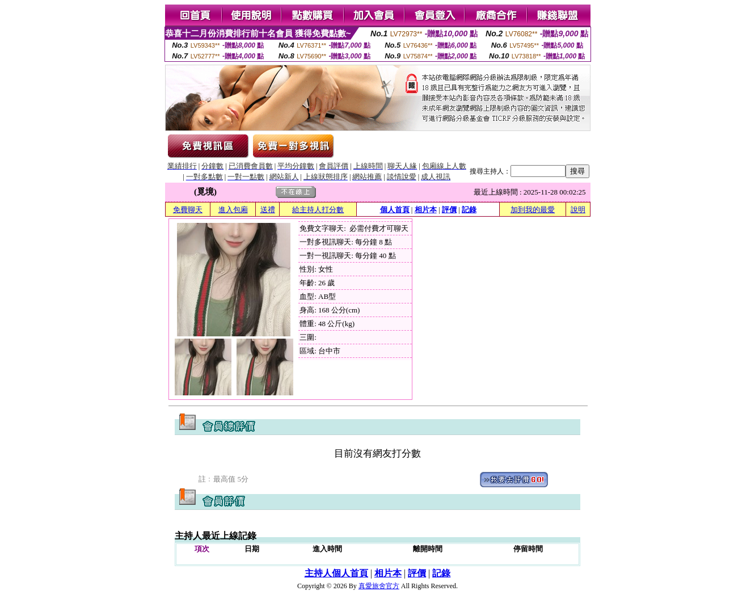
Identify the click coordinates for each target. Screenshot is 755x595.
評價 (449, 209)
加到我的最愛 (533, 209)
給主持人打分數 (318, 209)
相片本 (426, 209)
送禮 (267, 209)
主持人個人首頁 (336, 573)
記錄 (469, 209)
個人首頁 (395, 209)
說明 (578, 209)
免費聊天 (188, 209)
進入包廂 (233, 209)
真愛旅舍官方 (378, 586)
